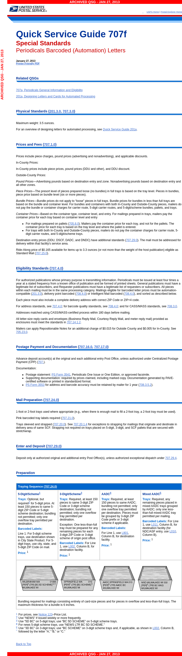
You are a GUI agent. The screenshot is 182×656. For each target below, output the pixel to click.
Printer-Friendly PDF (28, 63)
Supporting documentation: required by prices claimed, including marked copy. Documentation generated (94, 378)
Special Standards (43, 43)
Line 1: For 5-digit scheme (35, 533)
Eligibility (24, 268)
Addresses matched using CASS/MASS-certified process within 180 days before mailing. (73, 312)
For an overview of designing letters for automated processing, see (59, 129)
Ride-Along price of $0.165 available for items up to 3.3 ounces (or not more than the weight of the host (82, 250)
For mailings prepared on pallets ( (47, 223)
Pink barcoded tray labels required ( (39, 418)
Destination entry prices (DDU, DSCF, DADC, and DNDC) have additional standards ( (71, 240)
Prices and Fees (29, 144)
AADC (105, 494)
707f (117, 34)
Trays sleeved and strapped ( (35, 424)
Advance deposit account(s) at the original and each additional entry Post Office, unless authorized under (84, 358)
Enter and (24, 446)
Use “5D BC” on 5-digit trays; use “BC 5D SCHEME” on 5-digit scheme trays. (67, 621)
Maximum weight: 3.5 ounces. (35, 123)
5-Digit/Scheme (28, 494)
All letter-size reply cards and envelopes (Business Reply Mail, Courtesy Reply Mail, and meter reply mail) (84, 319)
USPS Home (153, 12)
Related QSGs (27, 78)
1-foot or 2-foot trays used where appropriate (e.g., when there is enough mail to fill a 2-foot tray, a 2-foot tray (86, 411)
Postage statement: (39, 374)
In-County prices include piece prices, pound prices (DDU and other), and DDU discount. (73, 169)
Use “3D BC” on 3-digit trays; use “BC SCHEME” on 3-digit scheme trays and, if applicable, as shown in (85, 628)
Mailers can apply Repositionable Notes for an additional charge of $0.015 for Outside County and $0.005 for (86, 328)
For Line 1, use (111, 533)
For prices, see (28, 614)
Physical (23, 111)
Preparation (25, 473)
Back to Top (23, 644)
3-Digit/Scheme (70, 494)
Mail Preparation (29, 400)
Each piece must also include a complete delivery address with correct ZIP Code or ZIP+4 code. (78, 300)
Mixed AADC (151, 494)
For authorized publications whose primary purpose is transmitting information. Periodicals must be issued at (86, 280)
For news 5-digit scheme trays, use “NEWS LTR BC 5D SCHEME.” (61, 624)
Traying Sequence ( (31, 486)
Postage (23, 347)
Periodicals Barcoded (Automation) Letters (70, 50)
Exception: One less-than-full (78, 524)
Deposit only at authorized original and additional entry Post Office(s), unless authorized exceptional (80, 458)
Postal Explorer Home (171, 12)
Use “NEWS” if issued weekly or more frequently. (49, 618)
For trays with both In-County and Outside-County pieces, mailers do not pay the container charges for (92, 230)
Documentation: (26, 368)
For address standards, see (34, 306)
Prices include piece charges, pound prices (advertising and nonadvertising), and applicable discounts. (82, 156)
